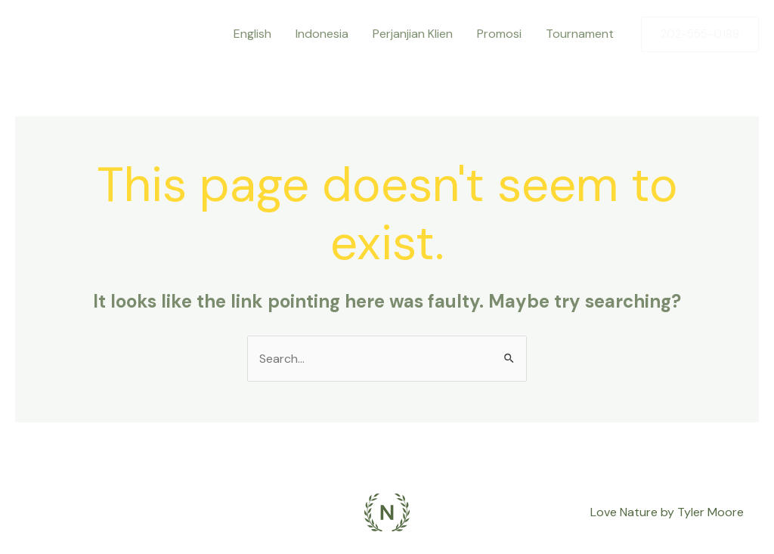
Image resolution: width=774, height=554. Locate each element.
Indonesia (322, 34)
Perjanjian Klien (413, 34)
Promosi (499, 34)
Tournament (580, 34)
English (252, 34)
